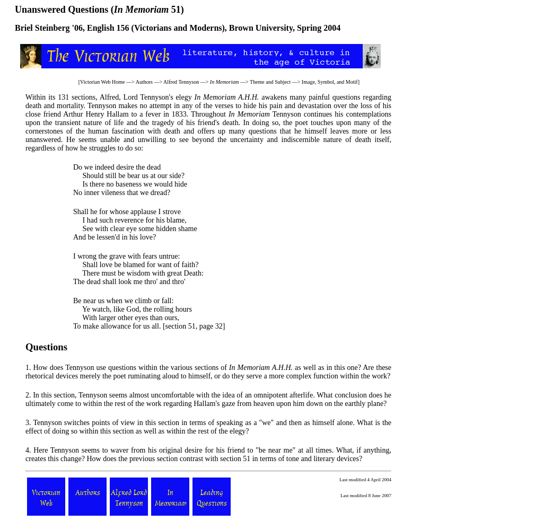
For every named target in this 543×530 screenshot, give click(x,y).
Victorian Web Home (102, 82)
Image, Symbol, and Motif (330, 82)
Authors (144, 82)
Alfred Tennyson (181, 82)
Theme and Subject (270, 82)
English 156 (108, 27)
